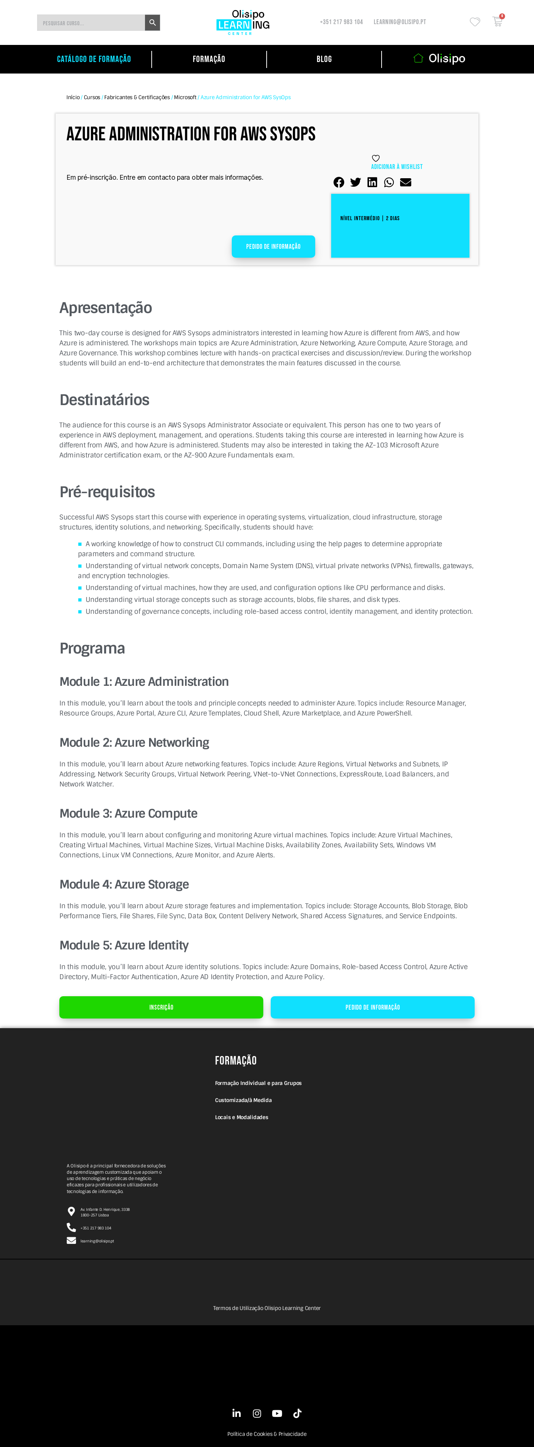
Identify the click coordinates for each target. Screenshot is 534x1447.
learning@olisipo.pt (400, 22)
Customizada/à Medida (243, 1100)
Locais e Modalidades (241, 1117)
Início (72, 97)
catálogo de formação (94, 59)
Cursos (92, 97)
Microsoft (185, 97)
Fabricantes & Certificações (137, 97)
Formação (209, 59)
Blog (324, 59)
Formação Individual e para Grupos (258, 1083)
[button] (339, 182)
